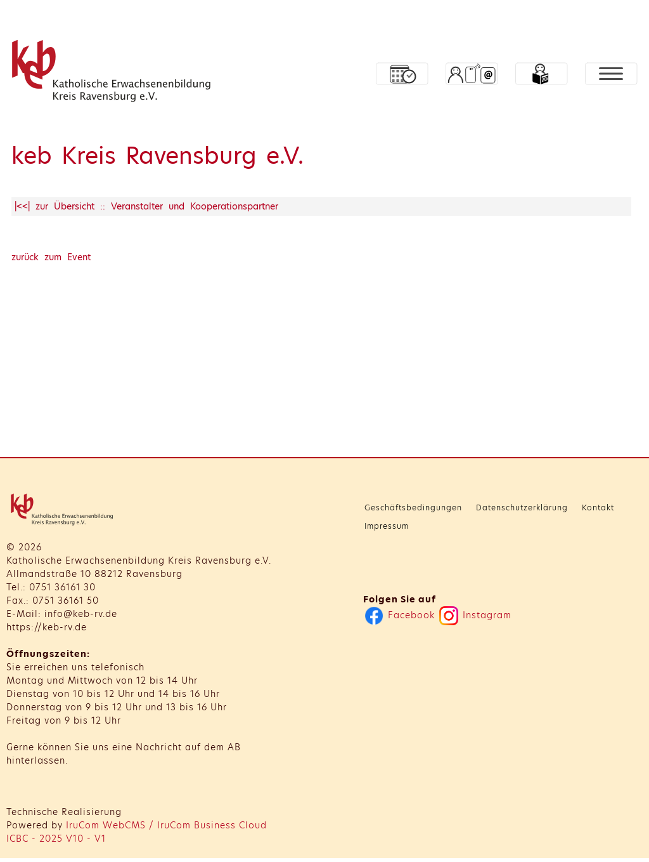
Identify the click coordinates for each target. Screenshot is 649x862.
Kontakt (598, 507)
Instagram (475, 615)
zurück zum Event (51, 257)
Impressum (386, 526)
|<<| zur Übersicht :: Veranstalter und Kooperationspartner (146, 206)
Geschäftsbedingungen (413, 507)
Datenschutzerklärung (522, 507)
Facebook (399, 615)
